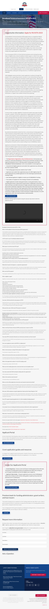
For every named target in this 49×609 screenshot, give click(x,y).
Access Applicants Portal (12, 487)
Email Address (4, 540)
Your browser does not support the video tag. (24, 213)
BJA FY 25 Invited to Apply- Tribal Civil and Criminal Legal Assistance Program (12, 577)
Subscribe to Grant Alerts (38, 574)
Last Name (4, 536)
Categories (14, 12)
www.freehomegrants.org (42, 598)
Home (4, 12)
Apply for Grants (43, 12)
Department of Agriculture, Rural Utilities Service (12, 24)
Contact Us (20, 12)
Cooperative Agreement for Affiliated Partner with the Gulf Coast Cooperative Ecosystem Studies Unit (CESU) (12, 571)
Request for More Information (10, 549)
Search (21, 9)
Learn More (6, 512)
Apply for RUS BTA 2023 (34, 33)
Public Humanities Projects (13, 426)
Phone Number (5, 544)
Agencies (8, 12)
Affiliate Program (29, 9)
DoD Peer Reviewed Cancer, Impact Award (17, 429)
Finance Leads (36, 9)
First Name (4, 532)
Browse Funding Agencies (8, 586)
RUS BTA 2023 (25, 24)
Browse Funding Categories (8, 587)
